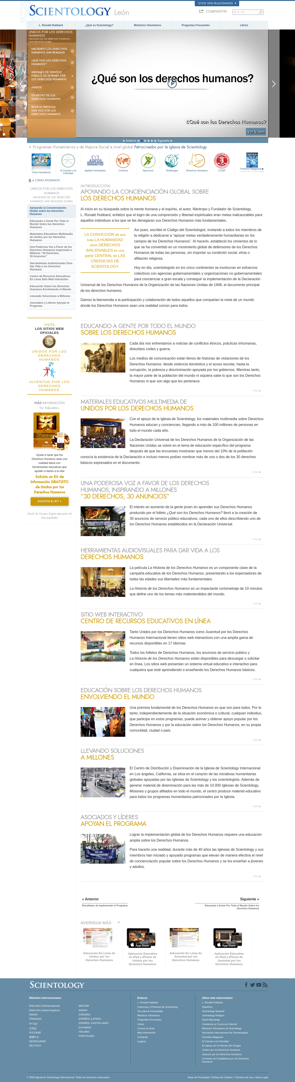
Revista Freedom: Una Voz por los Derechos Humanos (46, 110)
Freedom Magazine (252, 170)
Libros (244, 25)
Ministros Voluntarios (147, 25)
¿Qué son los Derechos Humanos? (48, 62)
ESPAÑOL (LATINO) (90, 1018)
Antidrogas (172, 162)
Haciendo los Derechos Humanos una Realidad (49, 51)
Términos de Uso (244, 1077)
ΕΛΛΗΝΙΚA (85, 1027)
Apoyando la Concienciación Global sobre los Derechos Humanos (48, 211)
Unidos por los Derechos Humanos (221, 1049)
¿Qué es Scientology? (99, 25)
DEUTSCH (35, 1045)
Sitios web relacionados (217, 3)
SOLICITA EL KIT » (49, 501)
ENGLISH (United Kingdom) (44, 1010)
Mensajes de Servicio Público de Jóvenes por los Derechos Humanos (48, 75)
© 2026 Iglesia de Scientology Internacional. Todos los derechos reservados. (68, 1077)
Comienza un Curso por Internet (219, 1024)
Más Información (146, 1032)
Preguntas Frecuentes (196, 25)
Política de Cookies (221, 1077)
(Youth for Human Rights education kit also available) (49, 516)
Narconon (148, 162)
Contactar (142, 1037)
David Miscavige (211, 1019)
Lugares (141, 1041)
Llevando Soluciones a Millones (50, 296)
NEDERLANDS (37, 1041)
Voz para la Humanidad (150, 1011)
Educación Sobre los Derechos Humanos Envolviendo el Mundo (50, 288)
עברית (33, 1023)
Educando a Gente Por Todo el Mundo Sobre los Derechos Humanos (49, 224)
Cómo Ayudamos (41, 172)
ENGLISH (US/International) (44, 1005)
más (255, 390)
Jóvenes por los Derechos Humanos (222, 1054)
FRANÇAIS (35, 1018)
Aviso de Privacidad (198, 1077)
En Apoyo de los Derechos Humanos (46, 97)
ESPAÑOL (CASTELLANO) (94, 1023)
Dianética (207, 1007)
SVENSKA (84, 1014)
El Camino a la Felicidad (68, 163)
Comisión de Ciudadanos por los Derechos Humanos (225, 1060)
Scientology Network (213, 1011)
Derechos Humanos (197, 162)
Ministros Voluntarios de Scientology (222, 1028)
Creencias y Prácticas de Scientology (157, 1007)
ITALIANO (84, 1031)
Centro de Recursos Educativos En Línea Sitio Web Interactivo (50, 278)
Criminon (123, 162)
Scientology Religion (213, 1015)
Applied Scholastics (95, 162)
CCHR (222, 162)
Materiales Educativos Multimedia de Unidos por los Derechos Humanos (51, 237)
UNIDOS (36, 87)
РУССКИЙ (35, 1032)
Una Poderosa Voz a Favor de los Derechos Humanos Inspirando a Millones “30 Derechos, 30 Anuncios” (51, 251)
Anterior (131, 140)
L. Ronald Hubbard (51, 25)
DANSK (33, 1014)
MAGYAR (84, 1005)
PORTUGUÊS (86, 1036)
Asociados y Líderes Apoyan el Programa (49, 304)
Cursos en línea (146, 1028)
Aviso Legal (261, 1077)
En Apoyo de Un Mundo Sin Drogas (221, 1045)
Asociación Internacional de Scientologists (225, 1032)
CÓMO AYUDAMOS (47, 180)
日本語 (33, 1028)
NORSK (83, 1010)
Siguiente (163, 140)
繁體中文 (34, 1037)
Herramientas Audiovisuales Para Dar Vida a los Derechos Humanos (51, 266)
